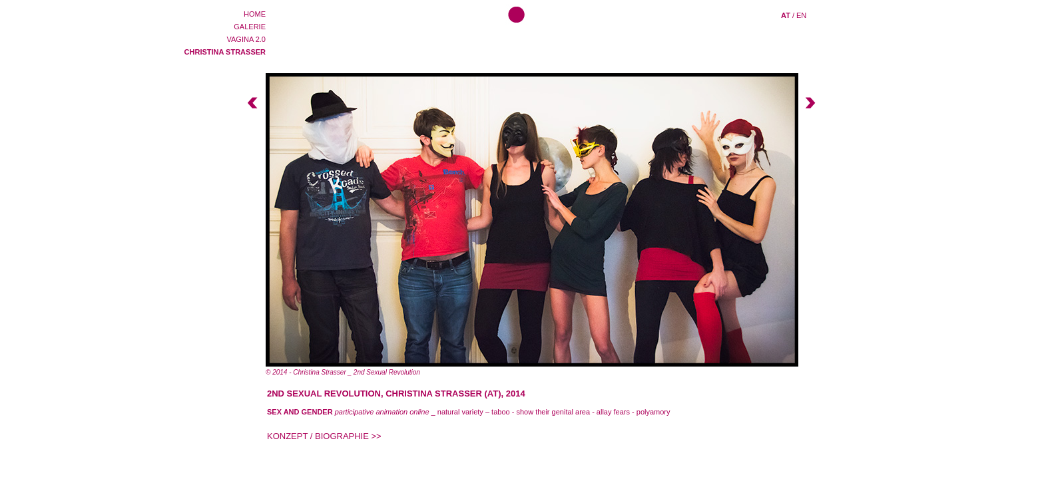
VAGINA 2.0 (246, 39)
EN (801, 15)
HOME (255, 14)
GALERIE (250, 27)
